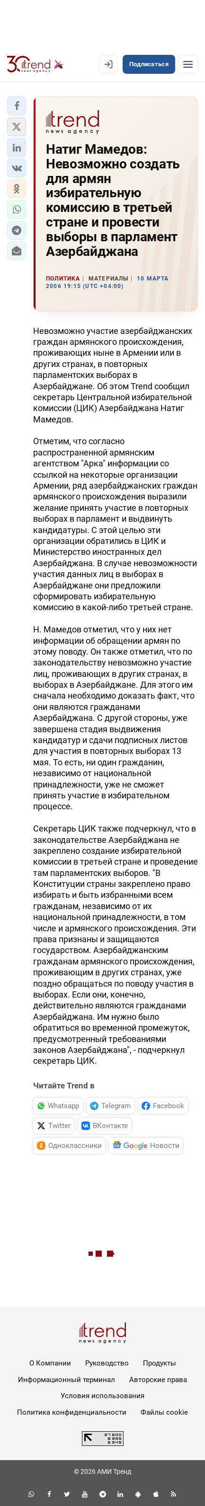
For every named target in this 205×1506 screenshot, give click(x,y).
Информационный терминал (66, 1379)
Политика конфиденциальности (71, 1412)
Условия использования (102, 1396)
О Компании (50, 1363)
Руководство (107, 1363)
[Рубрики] (188, 64)
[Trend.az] (35, 64)
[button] (17, 106)
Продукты (159, 1363)
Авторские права (158, 1379)
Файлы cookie (164, 1412)
